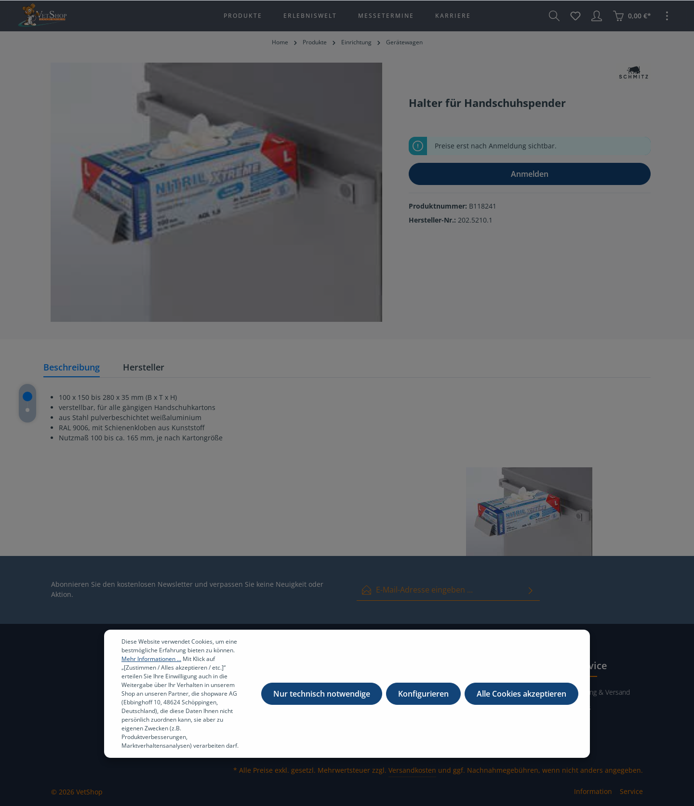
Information (593, 791)
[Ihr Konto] (596, 16)
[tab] (71, 367)
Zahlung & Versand (601, 692)
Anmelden (529, 174)
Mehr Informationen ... (151, 665)
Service (631, 791)
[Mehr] (667, 16)
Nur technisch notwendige (321, 699)
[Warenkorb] (631, 16)
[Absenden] (530, 590)
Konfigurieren (423, 699)
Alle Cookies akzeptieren (521, 699)
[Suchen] (554, 16)
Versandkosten (412, 770)
